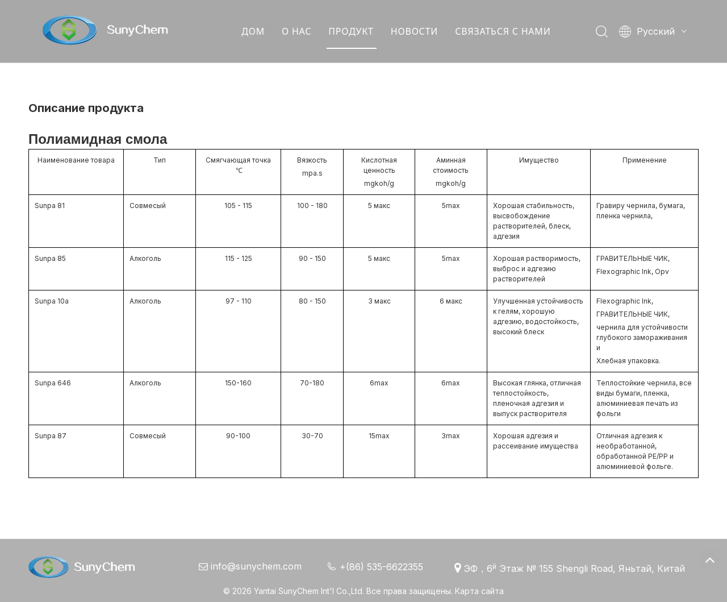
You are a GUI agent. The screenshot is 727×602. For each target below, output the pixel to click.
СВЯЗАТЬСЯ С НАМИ (502, 31)
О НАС (296, 31)
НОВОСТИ (413, 31)
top (709, 559)
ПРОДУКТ (350, 31)
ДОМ (253, 31)
